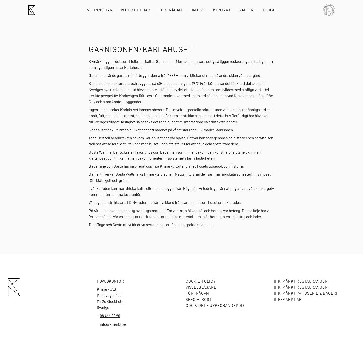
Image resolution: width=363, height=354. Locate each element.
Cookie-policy (200, 281)
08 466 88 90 (110, 316)
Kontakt (222, 10)
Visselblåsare (201, 287)
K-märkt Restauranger (303, 281)
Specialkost (199, 299)
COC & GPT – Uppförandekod (215, 305)
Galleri (247, 10)
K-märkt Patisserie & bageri (308, 293)
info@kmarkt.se (113, 324)
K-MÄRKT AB (290, 299)
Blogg (269, 10)
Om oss (197, 10)
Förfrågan (170, 10)
